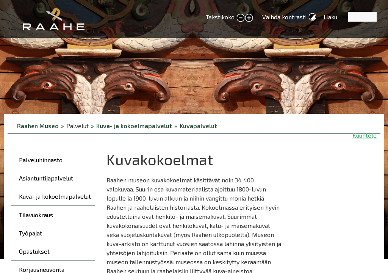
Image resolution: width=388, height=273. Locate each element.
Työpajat (30, 233)
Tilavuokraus (36, 214)
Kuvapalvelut (198, 125)
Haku (330, 16)
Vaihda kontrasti (284, 16)
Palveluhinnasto (41, 159)
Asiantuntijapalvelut (46, 178)
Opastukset (34, 251)
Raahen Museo (38, 125)
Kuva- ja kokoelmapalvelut (134, 125)
